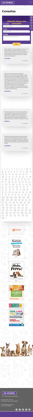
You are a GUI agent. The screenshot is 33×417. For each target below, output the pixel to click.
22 (3, 174)
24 (9, 174)
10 (27, 169)
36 (23, 177)
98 (25, 195)
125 (11, 205)
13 (5, 172)
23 (6, 174)
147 (10, 213)
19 (23, 172)
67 (6, 187)
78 (17, 190)
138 (7, 210)
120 (21, 203)
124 (7, 205)
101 (7, 197)
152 (30, 213)
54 (22, 182)
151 (26, 213)
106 (28, 197)
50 (9, 182)
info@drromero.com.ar (9, 404)
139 (11, 210)
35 (20, 177)
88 (23, 192)
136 (26, 208)
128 (23, 205)
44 (18, 179)
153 (3, 216)
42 (12, 179)
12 (2, 172)
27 (20, 174)
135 (22, 208)
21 (30, 172)
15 (11, 172)
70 (17, 187)
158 (23, 216)
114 (30, 200)
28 (23, 174)
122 (29, 203)
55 (26, 182)
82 (3, 192)
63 (23, 185)
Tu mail (5, 29)
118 (14, 203)
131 (7, 208)
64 (26, 185)
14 (8, 172)
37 (27, 177)
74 (3, 190)
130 (3, 208)
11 (30, 169)
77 (13, 190)
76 (10, 190)
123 (3, 205)
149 (18, 213)
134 (19, 208)
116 (6, 203)
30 (3, 177)
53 (19, 182)
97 (22, 195)
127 (19, 205)
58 (6, 185)
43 (15, 179)
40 (6, 179)
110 (16, 200)
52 (16, 182)
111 (19, 200)
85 (13, 192)
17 (17, 172)
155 (11, 216)
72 (24, 187)
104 (20, 197)
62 (20, 185)
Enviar (16, 44)
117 (10, 203)
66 (3, 187)
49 (6, 182)
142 (22, 210)
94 (12, 195)
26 (16, 174)
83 (6, 192)
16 (14, 172)
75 (6, 190)
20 (27, 172)
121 (25, 203)
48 (2, 182)
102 (11, 197)
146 (7, 213)
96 (18, 195)
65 (30, 185)
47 (28, 179)
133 (15, 208)
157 (19, 216)
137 (3, 210)
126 (15, 205)
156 (15, 216)
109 (11, 200)
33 (13, 177)
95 (15, 195)
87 (20, 192)
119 (17, 203)
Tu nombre (6, 23)
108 (7, 200)
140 (15, 210)
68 (10, 187)
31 (6, 177)
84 (9, 192)
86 (16, 192)
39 (3, 179)
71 (20, 187)
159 (27, 216)
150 (22, 213)
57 (3, 185)
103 (15, 197)
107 (3, 200)
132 (11, 208)
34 (16, 177)
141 (19, 210)
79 (21, 190)
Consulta (5, 34)
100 (3, 197)
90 (30, 192)
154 (7, 216)
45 (22, 179)
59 (10, 185)
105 (24, 197)
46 (25, 179)
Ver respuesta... (25, 60)
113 (26, 200)
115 (3, 203)
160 (3, 218)
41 (9, 179)
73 (27, 187)
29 (27, 174)
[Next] (6, 218)
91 (2, 195)
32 (9, 177)
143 (26, 210)
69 (13, 187)
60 (13, 185)
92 (5, 195)
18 (20, 172)
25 (13, 174)
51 (12, 182)
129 (27, 205)
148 (14, 213)
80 (24, 190)
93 (9, 195)
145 (3, 213)
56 (29, 182)
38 (30, 177)
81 (27, 190)
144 (30, 210)
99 (28, 195)
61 (16, 185)
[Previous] (2, 169)
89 (27, 192)
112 (23, 200)
